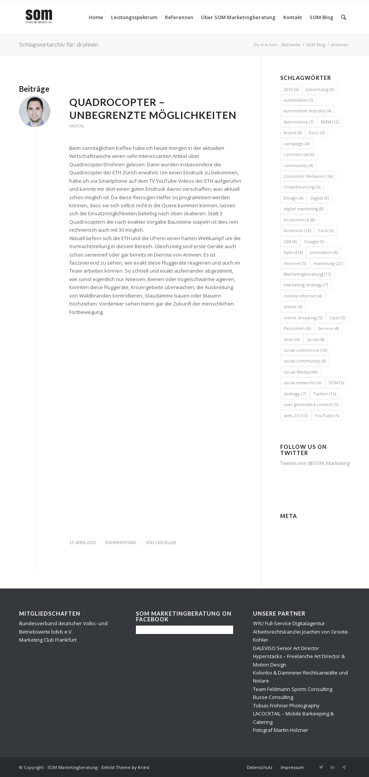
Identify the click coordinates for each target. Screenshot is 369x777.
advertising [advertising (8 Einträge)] (320, 89)
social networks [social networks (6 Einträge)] (302, 382)
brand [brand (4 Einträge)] (293, 132)
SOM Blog (315, 44)
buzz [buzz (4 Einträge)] (317, 132)
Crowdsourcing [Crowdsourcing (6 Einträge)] (302, 187)
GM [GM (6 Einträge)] (290, 241)
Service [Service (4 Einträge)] (328, 328)
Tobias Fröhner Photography (286, 705)
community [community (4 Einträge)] (298, 165)
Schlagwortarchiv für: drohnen (58, 44)
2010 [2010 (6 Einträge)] (291, 89)
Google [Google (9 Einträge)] (314, 241)
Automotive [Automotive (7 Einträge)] (298, 122)
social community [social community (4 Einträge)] (305, 361)
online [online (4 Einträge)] (293, 306)
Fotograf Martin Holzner (280, 730)
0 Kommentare (121, 542)
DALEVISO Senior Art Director (286, 648)
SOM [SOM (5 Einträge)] (336, 382)
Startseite (290, 44)
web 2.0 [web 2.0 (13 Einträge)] (295, 415)
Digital (76, 126)
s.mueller (165, 542)
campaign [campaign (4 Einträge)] (296, 143)
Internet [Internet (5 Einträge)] (295, 263)
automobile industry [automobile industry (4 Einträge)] (307, 111)
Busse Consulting (273, 697)
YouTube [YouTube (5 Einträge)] (327, 415)
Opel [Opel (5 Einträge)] (337, 317)
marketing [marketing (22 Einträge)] (328, 263)
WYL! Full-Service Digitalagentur (289, 623)
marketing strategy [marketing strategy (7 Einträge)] (306, 285)
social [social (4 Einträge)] (315, 339)
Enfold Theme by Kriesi (125, 767)
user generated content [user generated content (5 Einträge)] (311, 404)
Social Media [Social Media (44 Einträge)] (300, 372)
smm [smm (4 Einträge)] (292, 339)
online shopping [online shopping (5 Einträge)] (303, 317)
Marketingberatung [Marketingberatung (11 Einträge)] (307, 274)
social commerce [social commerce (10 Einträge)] (305, 350)
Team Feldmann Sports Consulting (292, 689)
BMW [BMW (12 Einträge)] (330, 122)
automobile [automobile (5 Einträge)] (298, 100)
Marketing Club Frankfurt (48, 639)
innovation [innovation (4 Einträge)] (324, 252)
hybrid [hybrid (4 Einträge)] (293, 252)
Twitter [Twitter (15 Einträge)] (324, 394)
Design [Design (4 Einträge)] (293, 198)
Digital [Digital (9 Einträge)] (319, 198)
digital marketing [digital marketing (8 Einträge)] (304, 208)
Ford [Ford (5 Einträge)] (325, 230)
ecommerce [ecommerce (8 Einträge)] (299, 220)
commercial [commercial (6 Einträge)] (299, 154)
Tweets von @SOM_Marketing (314, 463)
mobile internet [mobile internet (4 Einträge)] (303, 296)
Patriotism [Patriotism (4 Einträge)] (297, 328)
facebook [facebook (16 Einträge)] (297, 230)
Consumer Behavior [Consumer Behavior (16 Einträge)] (308, 176)
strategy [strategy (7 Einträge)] (295, 394)
